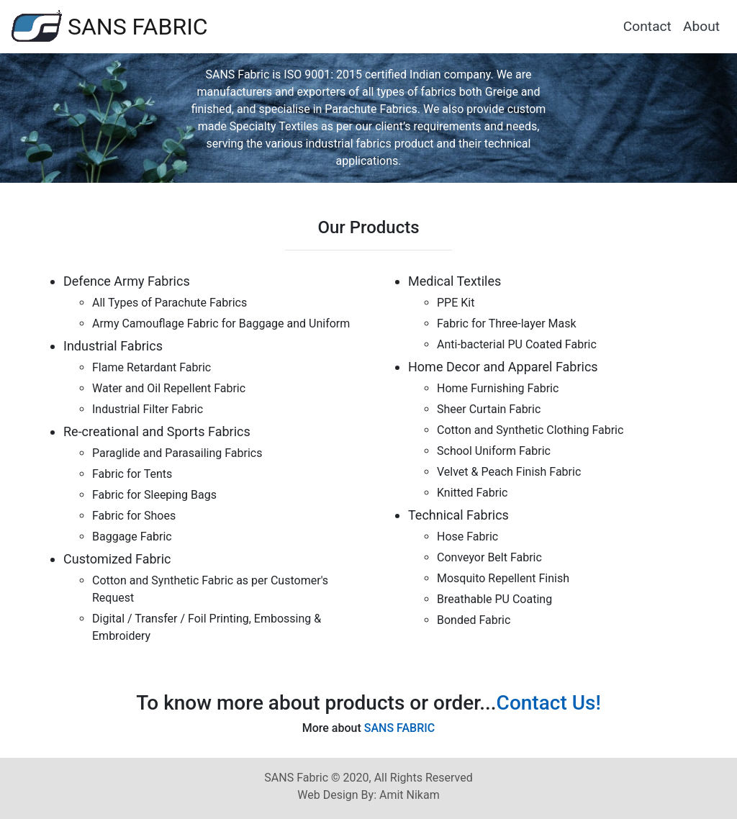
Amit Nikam (408, 795)
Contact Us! (549, 703)
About (701, 26)
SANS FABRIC (110, 25)
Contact (647, 26)
